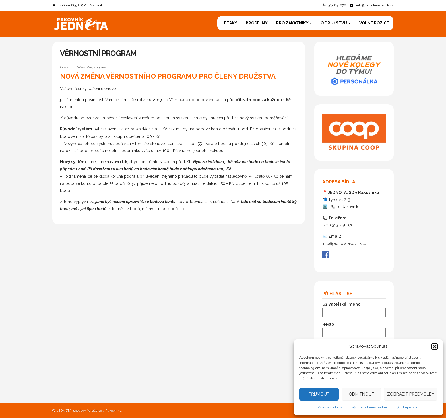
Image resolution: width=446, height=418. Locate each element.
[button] (434, 346)
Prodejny (257, 23)
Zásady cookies (329, 407)
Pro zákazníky (294, 23)
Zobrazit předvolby (410, 394)
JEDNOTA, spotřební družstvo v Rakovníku (89, 411)
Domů (64, 67)
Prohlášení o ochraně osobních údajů (372, 407)
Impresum (411, 407)
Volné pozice (374, 23)
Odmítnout (361, 394)
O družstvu (336, 23)
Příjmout (319, 394)
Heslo (328, 324)
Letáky (229, 23)
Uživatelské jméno (341, 304)
